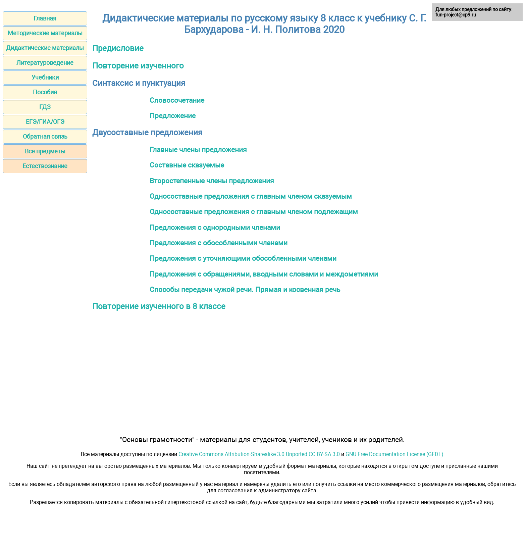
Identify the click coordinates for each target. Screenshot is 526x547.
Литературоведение (44, 62)
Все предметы (45, 151)
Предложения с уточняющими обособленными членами (243, 258)
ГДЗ (45, 106)
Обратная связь (45, 136)
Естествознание (44, 165)
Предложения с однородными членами (215, 227)
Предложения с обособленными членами (218, 243)
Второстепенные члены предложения (212, 181)
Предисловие (118, 48)
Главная (45, 18)
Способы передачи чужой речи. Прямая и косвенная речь (245, 289)
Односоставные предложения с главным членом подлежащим (254, 211)
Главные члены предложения (198, 149)
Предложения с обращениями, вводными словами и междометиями (264, 274)
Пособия (45, 92)
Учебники (45, 77)
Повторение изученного (138, 65)
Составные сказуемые (187, 165)
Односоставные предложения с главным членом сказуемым (251, 196)
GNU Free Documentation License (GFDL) (394, 454)
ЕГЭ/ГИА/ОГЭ (45, 121)
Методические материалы (45, 33)
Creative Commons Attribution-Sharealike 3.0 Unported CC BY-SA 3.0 (259, 454)
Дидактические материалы (45, 47)
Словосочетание (177, 100)
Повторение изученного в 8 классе (158, 306)
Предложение (173, 115)
